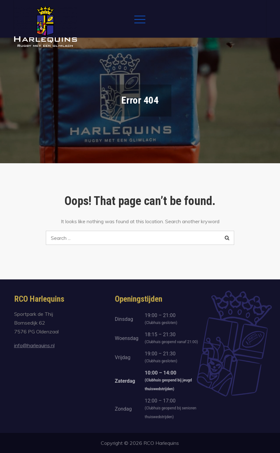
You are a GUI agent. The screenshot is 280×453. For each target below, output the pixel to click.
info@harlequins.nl (34, 345)
